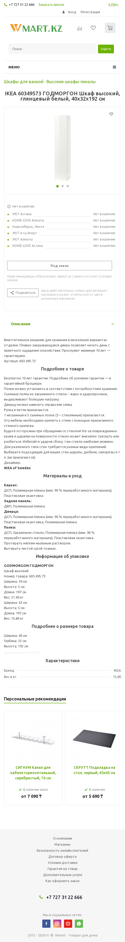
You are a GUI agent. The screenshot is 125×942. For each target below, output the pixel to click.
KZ (111, 5)
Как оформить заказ (62, 881)
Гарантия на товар (63, 868)
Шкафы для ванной (23, 81)
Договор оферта (62, 856)
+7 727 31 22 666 (21, 4)
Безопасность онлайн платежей (62, 850)
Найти (106, 49)
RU (116, 5)
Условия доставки (62, 862)
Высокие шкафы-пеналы (71, 81)
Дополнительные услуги (62, 875)
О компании (62, 838)
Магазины (62, 844)
